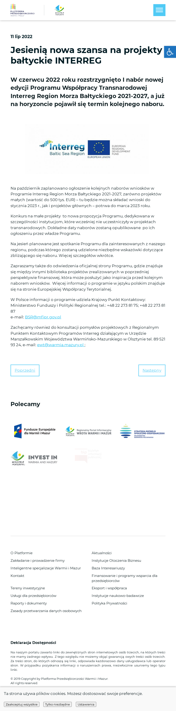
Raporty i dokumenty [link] (29, 603)
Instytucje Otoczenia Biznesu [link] (116, 561)
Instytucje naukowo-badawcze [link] (118, 596)
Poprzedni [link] (25, 370)
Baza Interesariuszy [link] (108, 568)
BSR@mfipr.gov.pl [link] (43, 317)
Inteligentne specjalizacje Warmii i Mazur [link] (46, 568)
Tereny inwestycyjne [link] (28, 588)
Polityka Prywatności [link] (109, 603)
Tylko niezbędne (57, 704)
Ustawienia (86, 704)
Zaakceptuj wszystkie (22, 704)
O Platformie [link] (22, 553)
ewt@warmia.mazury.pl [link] (61, 345)
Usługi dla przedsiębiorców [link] (33, 596)
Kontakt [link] (17, 576)
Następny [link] (152, 370)
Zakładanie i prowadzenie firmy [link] (38, 561)
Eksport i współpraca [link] (109, 588)
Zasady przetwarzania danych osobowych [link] (46, 611)
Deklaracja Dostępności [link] (34, 643)
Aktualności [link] (102, 553)
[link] (170, 52)
